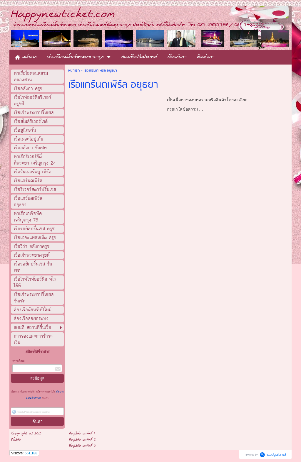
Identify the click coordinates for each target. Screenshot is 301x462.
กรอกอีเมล (18, 361)
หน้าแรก (74, 70)
